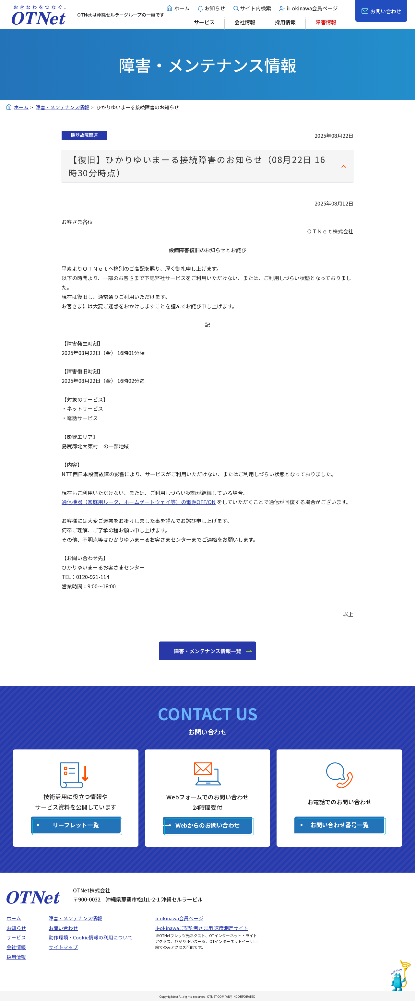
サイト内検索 (255, 8)
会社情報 (244, 22)
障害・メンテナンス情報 (75, 918)
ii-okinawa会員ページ (312, 8)
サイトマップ (63, 947)
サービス (204, 22)
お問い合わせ (385, 11)
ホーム (182, 8)
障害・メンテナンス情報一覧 (207, 651)
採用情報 (285, 22)
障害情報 (325, 22)
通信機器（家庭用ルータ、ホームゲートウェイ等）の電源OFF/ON (139, 502)
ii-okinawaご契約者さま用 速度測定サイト (201, 927)
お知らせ (215, 8)
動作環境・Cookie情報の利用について (91, 937)
